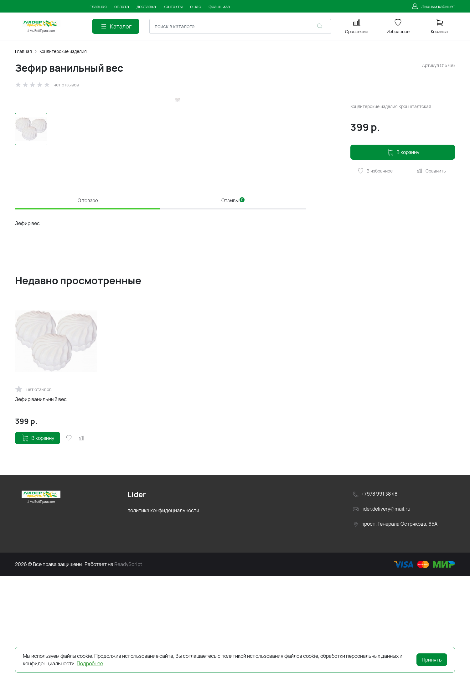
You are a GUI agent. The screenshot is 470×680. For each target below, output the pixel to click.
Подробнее (90, 663)
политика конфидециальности (163, 614)
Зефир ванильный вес (41, 503)
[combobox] (240, 26)
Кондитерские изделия (63, 51)
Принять (432, 659)
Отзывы (233, 301)
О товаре (87, 301)
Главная (23, 51)
